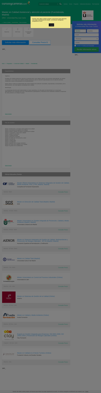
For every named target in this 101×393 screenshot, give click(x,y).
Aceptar (52, 25)
